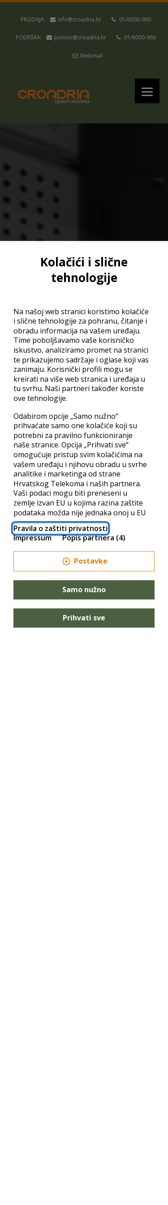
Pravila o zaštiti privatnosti (60, 528)
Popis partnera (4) (93, 538)
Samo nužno (84, 589)
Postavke (84, 561)
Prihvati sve (84, 618)
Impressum (32, 538)
